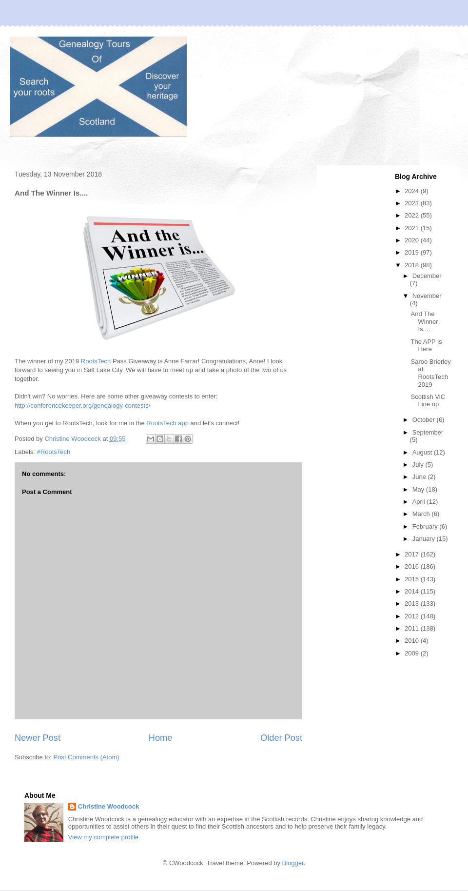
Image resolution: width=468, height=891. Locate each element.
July (419, 464)
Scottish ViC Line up (427, 400)
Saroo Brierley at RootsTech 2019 (430, 373)
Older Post (281, 738)
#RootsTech (54, 451)
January (424, 538)
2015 (413, 579)
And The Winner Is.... (424, 321)
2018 (413, 265)
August (423, 452)
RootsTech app (167, 423)
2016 (413, 566)
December (427, 275)
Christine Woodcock (108, 806)
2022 (413, 215)
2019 (413, 252)
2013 (413, 603)
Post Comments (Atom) (86, 757)
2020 (413, 240)
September (428, 432)
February (426, 526)
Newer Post (37, 738)
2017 (413, 554)
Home (161, 738)
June (420, 476)
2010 (413, 640)
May (419, 489)
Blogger (293, 863)
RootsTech (96, 361)
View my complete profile (103, 837)
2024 (413, 191)
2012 (413, 616)
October (424, 419)
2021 (413, 228)
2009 (413, 653)
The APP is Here (426, 345)
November (427, 295)
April (419, 501)
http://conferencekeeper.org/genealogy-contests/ (82, 405)
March (422, 513)
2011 (413, 628)
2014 (413, 591)
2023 (413, 203)
